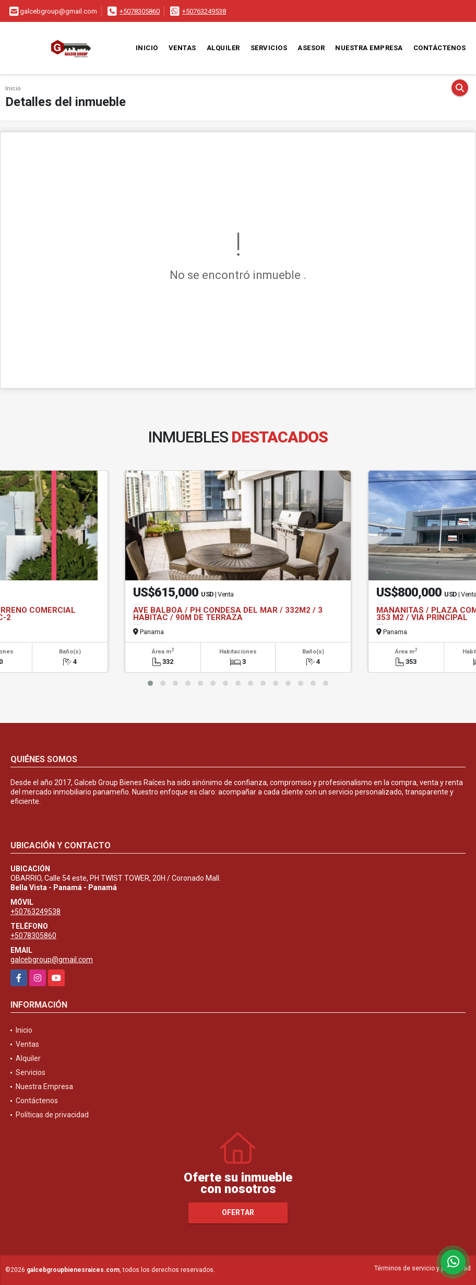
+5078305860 (140, 11)
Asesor (311, 48)
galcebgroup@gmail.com (51, 959)
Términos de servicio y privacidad (422, 1268)
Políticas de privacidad (52, 1115)
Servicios (269, 48)
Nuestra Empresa (369, 48)
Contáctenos (439, 48)
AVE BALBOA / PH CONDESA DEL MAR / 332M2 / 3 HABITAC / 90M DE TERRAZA (228, 613)
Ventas (182, 48)
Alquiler (223, 48)
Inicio (147, 48)
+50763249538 (204, 11)
